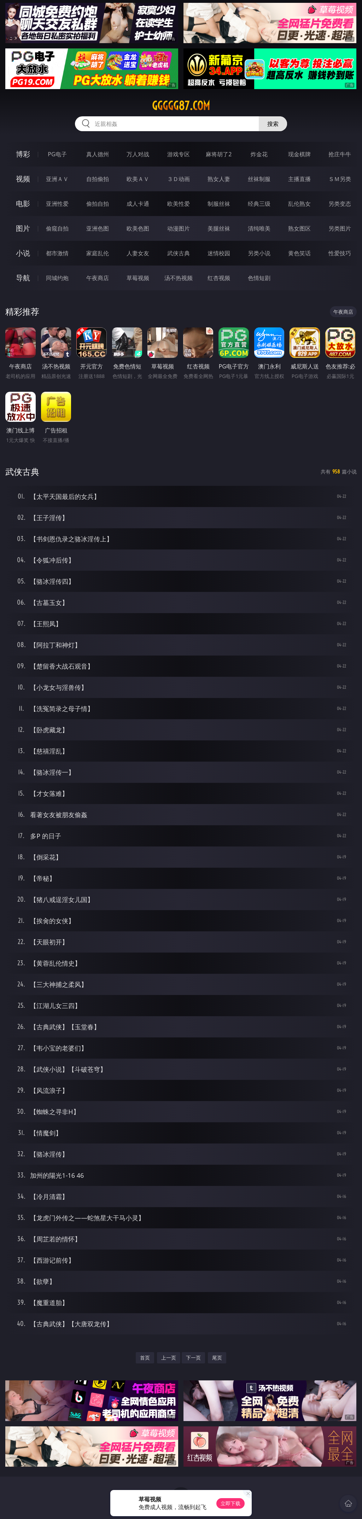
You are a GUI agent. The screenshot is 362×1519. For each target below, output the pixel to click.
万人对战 (138, 154)
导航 (23, 278)
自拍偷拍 (97, 179)
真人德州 (97, 154)
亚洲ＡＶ (57, 179)
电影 (23, 203)
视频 (23, 179)
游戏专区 (178, 154)
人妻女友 (138, 253)
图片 (23, 228)
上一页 (168, 1357)
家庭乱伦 (97, 253)
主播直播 (299, 179)
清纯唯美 (259, 228)
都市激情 (57, 253)
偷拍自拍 (97, 204)
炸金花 (259, 154)
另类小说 (259, 253)
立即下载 (230, 1503)
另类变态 (339, 204)
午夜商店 (97, 278)
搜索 (273, 124)
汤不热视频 (178, 278)
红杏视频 (219, 278)
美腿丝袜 (219, 228)
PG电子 (57, 154)
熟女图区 (299, 228)
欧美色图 (138, 228)
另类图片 (339, 228)
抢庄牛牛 (339, 154)
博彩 (23, 154)
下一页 (193, 1357)
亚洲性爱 (57, 204)
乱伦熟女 (299, 204)
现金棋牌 (299, 154)
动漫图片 (178, 228)
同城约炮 (57, 278)
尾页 (217, 1357)
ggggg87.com (181, 106)
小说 (23, 253)
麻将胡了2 (219, 154)
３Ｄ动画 (178, 179)
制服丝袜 (219, 204)
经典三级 (259, 204)
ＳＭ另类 (339, 179)
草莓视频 (138, 278)
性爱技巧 (339, 253)
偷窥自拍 (57, 228)
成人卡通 (138, 204)
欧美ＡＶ (138, 179)
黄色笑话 (299, 253)
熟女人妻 (219, 179)
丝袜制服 (259, 179)
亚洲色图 (97, 228)
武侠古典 (178, 253)
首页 (145, 1357)
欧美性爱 (178, 204)
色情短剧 (259, 278)
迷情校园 (219, 253)
